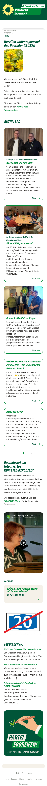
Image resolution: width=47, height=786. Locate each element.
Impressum (38, 779)
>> (32, 453)
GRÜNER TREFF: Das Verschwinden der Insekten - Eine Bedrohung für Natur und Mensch (23, 365)
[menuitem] (7, 778)
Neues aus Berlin (14, 411)
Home (7, 779)
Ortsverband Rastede (33, 6)
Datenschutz (23, 784)
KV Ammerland (10, 30)
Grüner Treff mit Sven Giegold (21, 318)
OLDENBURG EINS (11, 501)
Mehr (34, 198)
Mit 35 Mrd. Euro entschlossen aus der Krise (22, 649)
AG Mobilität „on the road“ (19, 243)
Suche (29, 779)
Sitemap (22, 779)
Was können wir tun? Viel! (19, 163)
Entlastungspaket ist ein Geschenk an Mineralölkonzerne (20, 684)
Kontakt (14, 779)
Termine (8, 581)
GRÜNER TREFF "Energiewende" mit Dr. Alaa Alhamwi (22, 590)
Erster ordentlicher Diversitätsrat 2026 (20, 664)
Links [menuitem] (28, 773)
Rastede (8, 33)
